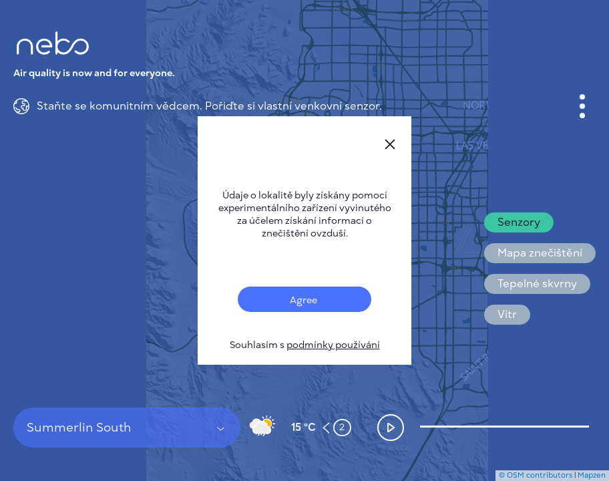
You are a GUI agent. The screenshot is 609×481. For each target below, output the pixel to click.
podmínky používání (333, 345)
